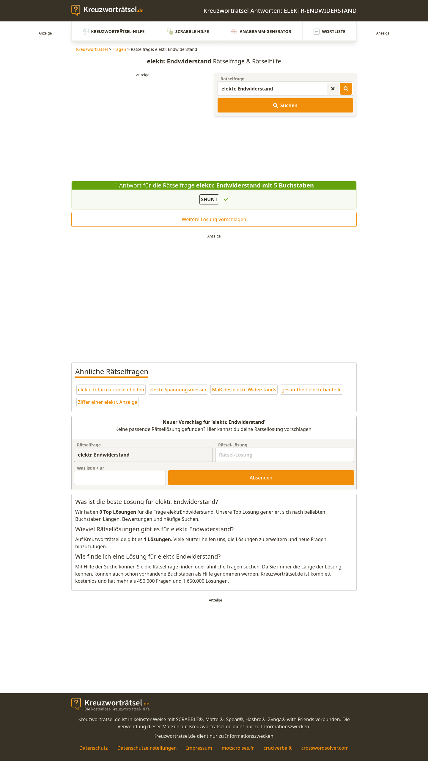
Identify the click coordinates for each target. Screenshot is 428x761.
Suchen (285, 105)
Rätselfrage (232, 79)
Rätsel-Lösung (232, 445)
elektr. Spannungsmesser (178, 389)
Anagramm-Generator (261, 32)
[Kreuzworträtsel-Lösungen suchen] (346, 89)
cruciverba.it (278, 748)
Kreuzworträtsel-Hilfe (113, 32)
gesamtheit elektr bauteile (311, 389)
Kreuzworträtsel (92, 49)
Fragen (119, 49)
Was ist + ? (90, 468)
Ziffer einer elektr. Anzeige (107, 402)
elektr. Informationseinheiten (111, 389)
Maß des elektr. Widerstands (244, 389)
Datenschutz (93, 748)
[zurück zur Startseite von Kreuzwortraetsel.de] (110, 11)
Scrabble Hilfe (188, 32)
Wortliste (329, 32)
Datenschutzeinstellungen (147, 748)
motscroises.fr (238, 748)
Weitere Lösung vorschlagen (214, 219)
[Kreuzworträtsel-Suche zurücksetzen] (333, 89)
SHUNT (209, 199)
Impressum (199, 748)
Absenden (261, 477)
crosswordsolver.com (325, 748)
